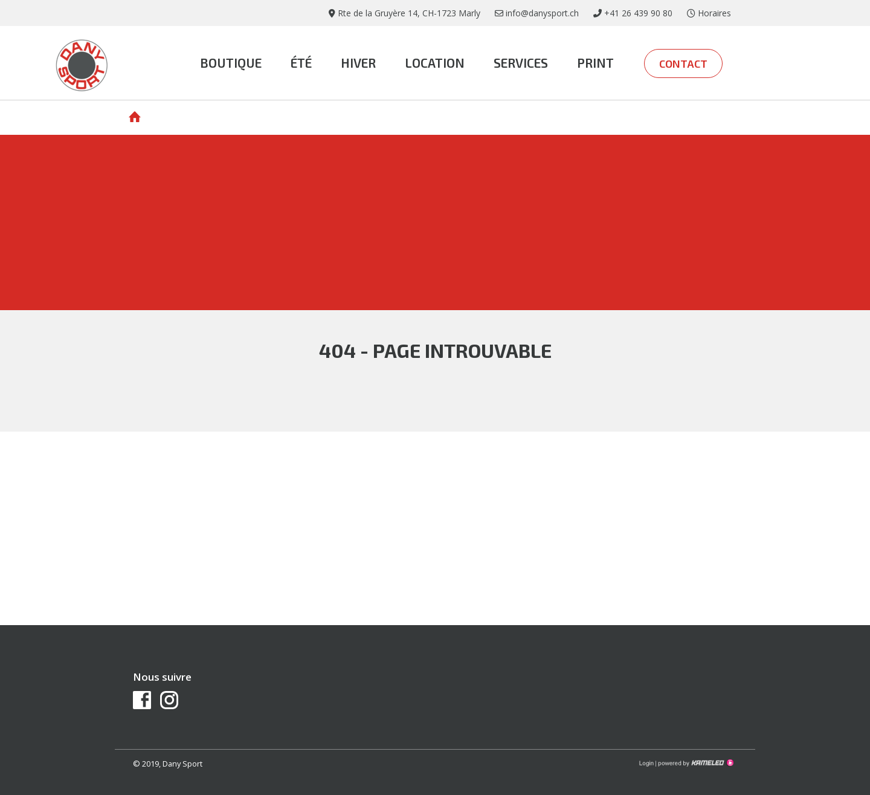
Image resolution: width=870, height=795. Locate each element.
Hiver (358, 62)
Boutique (231, 62)
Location (435, 62)
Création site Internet (695, 763)
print (595, 62)
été (301, 62)
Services (521, 62)
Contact (683, 63)
